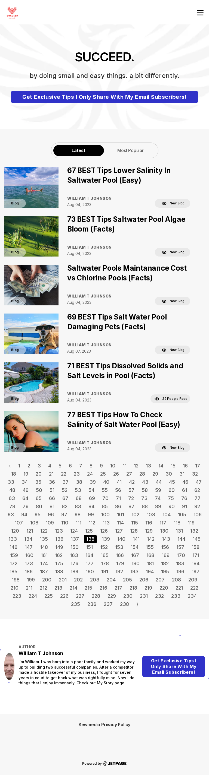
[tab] (78, 150)
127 (119, 531)
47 (199, 482)
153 (119, 547)
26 (116, 474)
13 (148, 466)
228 (96, 596)
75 (171, 498)
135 (44, 539)
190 (90, 571)
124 (74, 531)
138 (90, 539)
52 (64, 490)
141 (136, 539)
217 (118, 588)
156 (165, 547)
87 (131, 506)
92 (197, 506)
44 (159, 482)
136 (59, 539)
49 (26, 490)
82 (64, 506)
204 (111, 580)
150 (74, 547)
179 (120, 563)
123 (59, 531)
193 (134, 571)
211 (29, 588)
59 (158, 490)
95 (38, 514)
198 (16, 580)
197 (195, 571)
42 (132, 482)
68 (79, 498)
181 (150, 563)
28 (142, 474)
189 (74, 571)
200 (46, 580)
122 (44, 531)
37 (65, 482)
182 (165, 563)
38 (79, 482)
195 (165, 571)
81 (52, 506)
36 (52, 482)
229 (111, 596)
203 (94, 580)
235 (75, 604)
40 (106, 482)
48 (12, 490)
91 (184, 506)
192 (119, 571)
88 (145, 506)
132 (194, 531)
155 (150, 547)
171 (195, 555)
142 (151, 539)
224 (33, 596)
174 (44, 563)
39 (93, 482)
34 (24, 482)
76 (184, 498)
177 (90, 563)
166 (120, 555)
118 (177, 523)
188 (59, 571)
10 (112, 466)
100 (105, 514)
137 (75, 539)
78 (12, 506)
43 (145, 482)
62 (197, 490)
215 (88, 588)
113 (106, 523)
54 (91, 490)
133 (12, 539)
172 (13, 563)
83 (78, 506)
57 (131, 490)
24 (90, 474)
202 (78, 580)
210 (15, 588)
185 (13, 571)
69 (92, 498)
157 (180, 547)
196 (180, 571)
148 (44, 547)
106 (197, 514)
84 (91, 506)
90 (171, 506)
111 (78, 523)
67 (65, 498)
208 (176, 580)
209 (192, 580)
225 (48, 596)
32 (195, 474)
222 (194, 588)
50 (39, 490)
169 (166, 555)
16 (185, 466)
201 (63, 580)
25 (103, 474)
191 (104, 571)
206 (143, 580)
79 (26, 506)
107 (19, 523)
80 (39, 506)
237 (108, 604)
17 (197, 466)
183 (180, 563)
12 (136, 466)
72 (131, 498)
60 (171, 490)
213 (58, 588)
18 (13, 474)
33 (11, 482)
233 (175, 596)
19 (25, 474)
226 (64, 596)
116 (148, 523)
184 (195, 563)
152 (104, 547)
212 (43, 588)
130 (164, 531)
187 (44, 571)
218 (133, 588)
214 (73, 588)
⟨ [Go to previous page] (10, 466)
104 (166, 514)
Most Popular (130, 150)
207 (160, 580)
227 (80, 596)
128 (134, 531)
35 (38, 482)
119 (191, 523)
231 (144, 596)
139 (106, 539)
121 (29, 531)
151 (89, 547)
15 (173, 466)
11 (125, 466)
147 (29, 547)
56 (118, 490)
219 (148, 588)
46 (185, 482)
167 (135, 555)
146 (13, 547)
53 (78, 490)
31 (182, 474)
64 (25, 498)
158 (195, 547)
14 (160, 466)
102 (135, 514)
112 (92, 523)
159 (14, 555)
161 (44, 555)
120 (15, 531)
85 (105, 506)
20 (39, 474)
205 (127, 580)
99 (91, 514)
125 (89, 531)
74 (158, 498)
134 (28, 539)
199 (31, 580)
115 (134, 523)
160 (29, 555)
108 (34, 523)
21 (51, 474)
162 (59, 555)
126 (104, 531)
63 (12, 498)
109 (50, 523)
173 (29, 563)
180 (135, 563)
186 (29, 571)
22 (63, 474)
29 (155, 474)
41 (119, 482)
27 (129, 474)
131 (179, 531)
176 (74, 563)
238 (124, 604)
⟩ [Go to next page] (137, 604)
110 (64, 523)
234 (192, 596)
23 (77, 474)
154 (135, 547)
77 (198, 498)
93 (11, 514)
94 (24, 514)
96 (51, 514)
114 (120, 523)
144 (181, 539)
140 (121, 539)
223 (17, 596)
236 (91, 604)
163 (74, 555)
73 (144, 498)
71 (118, 498)
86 (118, 506)
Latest (78, 150)
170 (181, 555)
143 (166, 539)
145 (197, 539)
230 (128, 596)
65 (39, 498)
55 (105, 490)
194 (150, 571)
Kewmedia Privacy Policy (104, 724)
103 (151, 514)
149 (59, 547)
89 (158, 506)
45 (172, 482)
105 (182, 514)
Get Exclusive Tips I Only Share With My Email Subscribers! (104, 97)
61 (184, 490)
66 (52, 498)
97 (64, 514)
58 (145, 490)
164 (89, 555)
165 (105, 555)
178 (105, 563)
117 (162, 523)
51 (52, 490)
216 (103, 588)
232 (159, 596)
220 (163, 588)
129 (149, 531)
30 (168, 474)
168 (150, 555)
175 (59, 563)
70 (105, 498)
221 (179, 588)
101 (120, 514)
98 (78, 514)
